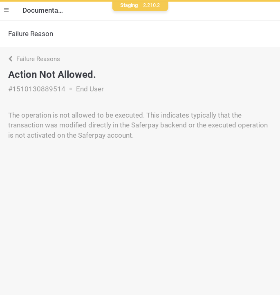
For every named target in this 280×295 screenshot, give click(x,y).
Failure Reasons (34, 59)
